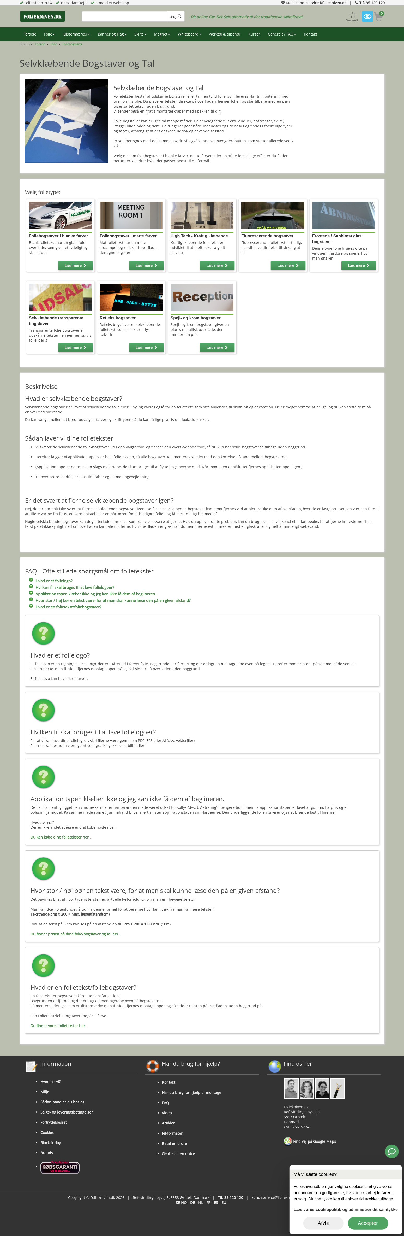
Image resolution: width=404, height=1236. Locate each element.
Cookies (47, 1132)
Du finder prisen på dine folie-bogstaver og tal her (74, 934)
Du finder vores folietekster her (58, 1025)
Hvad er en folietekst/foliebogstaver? (68, 607)
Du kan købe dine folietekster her (60, 837)
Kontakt (310, 34)
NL (200, 1202)
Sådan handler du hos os (62, 1101)
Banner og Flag (112, 34)
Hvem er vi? (50, 1081)
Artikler (168, 1123)
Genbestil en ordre (178, 1153)
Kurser (254, 34)
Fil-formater (172, 1133)
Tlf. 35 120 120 (372, 2)
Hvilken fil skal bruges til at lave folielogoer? (74, 587)
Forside (29, 34)
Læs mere (75, 265)
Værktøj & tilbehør (224, 34)
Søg (175, 16)
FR (208, 1202)
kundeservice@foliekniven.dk (321, 2)
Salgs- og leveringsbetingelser (66, 1112)
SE (178, 1202)
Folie (49, 34)
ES (216, 1202)
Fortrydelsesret (53, 1122)
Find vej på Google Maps (310, 1141)
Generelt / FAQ (282, 34)
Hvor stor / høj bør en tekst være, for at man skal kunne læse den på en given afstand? (112, 600)
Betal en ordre (174, 1143)
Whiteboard (189, 34)
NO (184, 1202)
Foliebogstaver (72, 44)
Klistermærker (76, 34)
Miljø (44, 1091)
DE (192, 1202)
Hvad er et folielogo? (53, 581)
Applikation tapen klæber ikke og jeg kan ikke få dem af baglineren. (95, 594)
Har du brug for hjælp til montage (191, 1092)
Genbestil (352, 16)
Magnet (162, 34)
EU (223, 1202)
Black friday (50, 1142)
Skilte (140, 34)
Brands (46, 1152)
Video (167, 1112)
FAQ (165, 1102)
